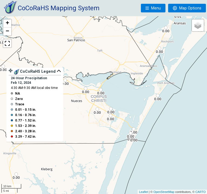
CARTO (200, 191)
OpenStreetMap (163, 191)
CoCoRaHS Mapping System (59, 8)
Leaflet (143, 191)
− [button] (7, 31)
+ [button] (7, 23)
